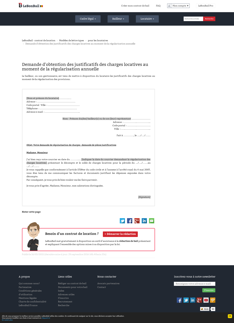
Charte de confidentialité (32, 301)
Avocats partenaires (108, 283)
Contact (101, 287)
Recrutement (65, 301)
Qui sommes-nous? (29, 283)
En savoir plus (7, 320)
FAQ (158, 5)
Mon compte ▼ (181, 5)
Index (61, 290)
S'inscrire (63, 298)
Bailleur (118, 18)
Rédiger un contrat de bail (72, 283)
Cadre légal (88, 18)
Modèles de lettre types (71, 40)
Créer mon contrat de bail (135, 5)
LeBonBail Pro (205, 5)
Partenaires (25, 287)
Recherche (63, 305)
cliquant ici (46, 318)
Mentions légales (28, 298)
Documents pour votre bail (72, 287)
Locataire (147, 18)
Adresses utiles (66, 294)
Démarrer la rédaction (121, 234)
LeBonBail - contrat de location (38, 40)
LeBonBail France (28, 305)
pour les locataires (98, 40)
